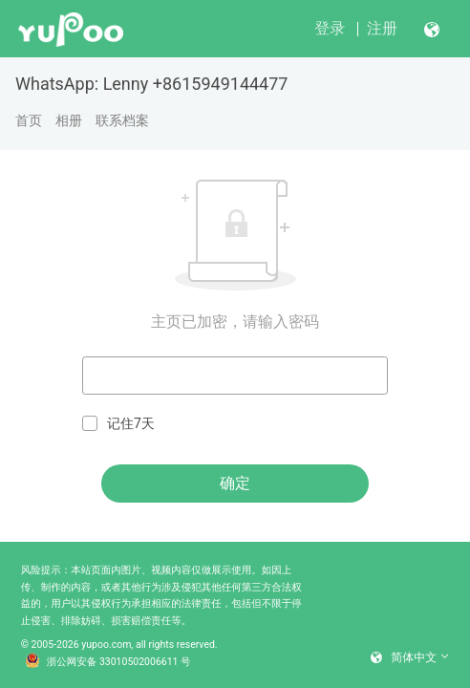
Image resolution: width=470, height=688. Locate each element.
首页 (28, 120)
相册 (68, 120)
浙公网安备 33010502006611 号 (108, 662)
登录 (329, 28)
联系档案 (122, 120)
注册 (382, 28)
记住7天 (118, 424)
